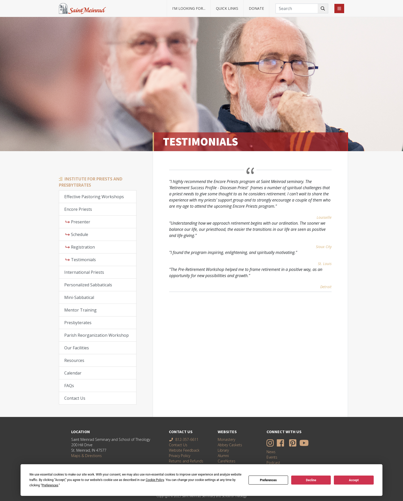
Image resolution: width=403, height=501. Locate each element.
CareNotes (226, 461)
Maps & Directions (86, 455)
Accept (354, 480)
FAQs (69, 385)
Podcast (273, 462)
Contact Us (74, 398)
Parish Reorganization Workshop (96, 335)
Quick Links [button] (227, 8)
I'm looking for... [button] (188, 8)
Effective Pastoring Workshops (94, 196)
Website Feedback (184, 450)
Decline (311, 480)
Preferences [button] (50, 485)
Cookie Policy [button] (155, 480)
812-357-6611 (184, 439)
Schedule (77, 234)
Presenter (78, 222)
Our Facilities (76, 348)
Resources (74, 360)
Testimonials (81, 259)
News (271, 451)
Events (272, 457)
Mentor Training (80, 310)
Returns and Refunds (186, 461)
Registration (80, 247)
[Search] (302, 8)
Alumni (223, 455)
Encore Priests (78, 209)
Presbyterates (77, 322)
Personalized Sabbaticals (88, 285)
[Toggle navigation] (339, 8)
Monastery (226, 439)
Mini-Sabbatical (79, 297)
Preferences (268, 480)
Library (223, 450)
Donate (256, 8)
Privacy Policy (179, 455)
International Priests (84, 272)
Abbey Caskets (230, 444)
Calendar (72, 373)
